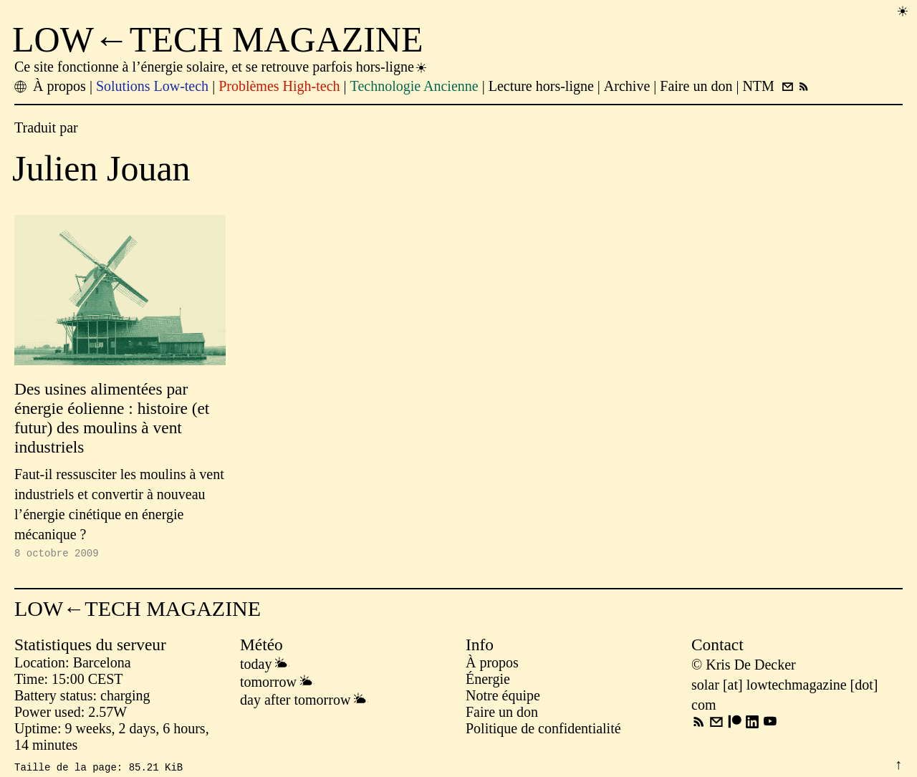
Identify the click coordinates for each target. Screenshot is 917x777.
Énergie (488, 681)
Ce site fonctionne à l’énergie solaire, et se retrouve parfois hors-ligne (221, 66)
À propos (492, 664)
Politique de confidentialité (543, 730)
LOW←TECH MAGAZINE (217, 39)
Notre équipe (503, 697)
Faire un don (502, 714)
